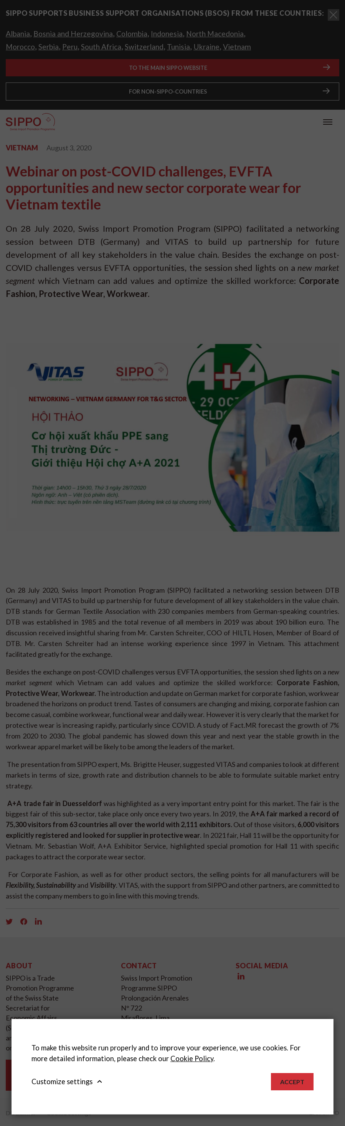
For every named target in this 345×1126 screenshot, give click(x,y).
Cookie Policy (191, 1058)
